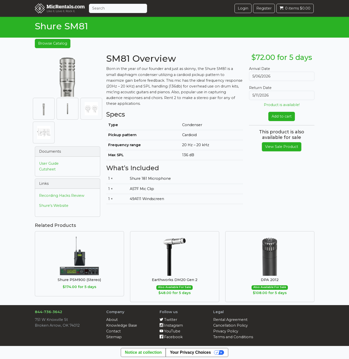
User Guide (49, 163)
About (112, 319)
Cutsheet (47, 169)
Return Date (260, 87)
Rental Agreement (230, 319)
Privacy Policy (225, 331)
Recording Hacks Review (61, 195)
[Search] (118, 8)
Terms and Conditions (233, 337)
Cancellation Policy (230, 325)
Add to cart (282, 116)
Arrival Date (259, 68)
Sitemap (114, 337)
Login (243, 8)
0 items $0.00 (295, 8)
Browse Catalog (52, 43)
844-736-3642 (48, 312)
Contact (113, 331)
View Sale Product (281, 146)
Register (264, 8)
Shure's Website (53, 205)
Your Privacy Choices (190, 352)
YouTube (170, 331)
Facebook (171, 337)
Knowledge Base (121, 325)
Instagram (171, 325)
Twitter (168, 319)
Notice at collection (143, 352)
